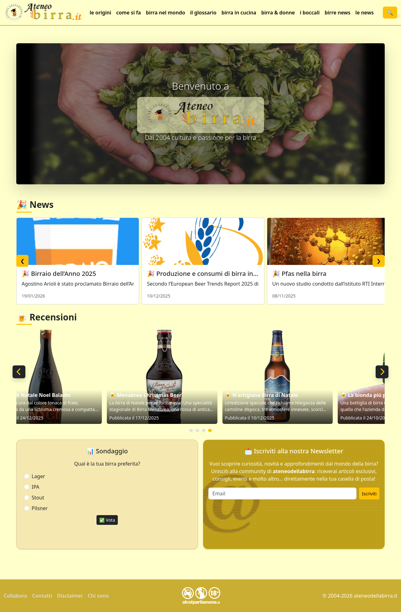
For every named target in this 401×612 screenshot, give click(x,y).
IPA (35, 486)
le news (364, 12)
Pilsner (40, 508)
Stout (38, 497)
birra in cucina (238, 12)
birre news (337, 12)
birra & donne (278, 12)
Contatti (42, 595)
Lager (38, 476)
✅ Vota (107, 520)
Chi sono (98, 595)
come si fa (128, 12)
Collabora (15, 595)
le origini (100, 12)
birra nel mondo (165, 12)
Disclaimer (70, 595)
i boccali (310, 12)
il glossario (203, 12)
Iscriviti (369, 494)
